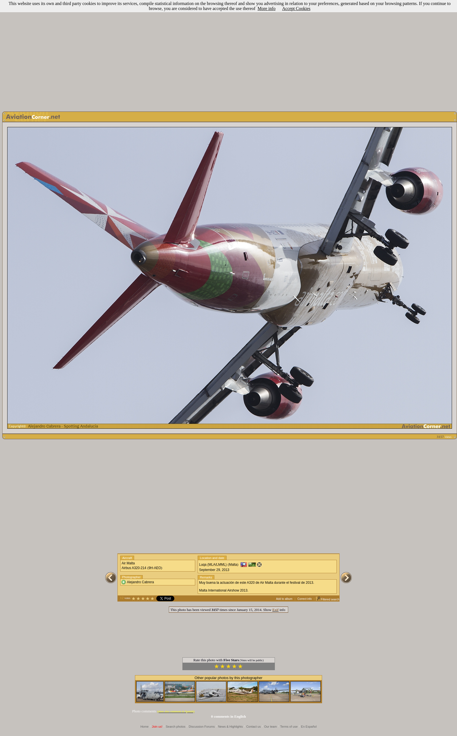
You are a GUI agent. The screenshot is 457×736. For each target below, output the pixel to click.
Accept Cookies (296, 8)
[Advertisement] (52, 54)
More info (266, 8)
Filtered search (327, 599)
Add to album (284, 598)
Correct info (304, 598)
